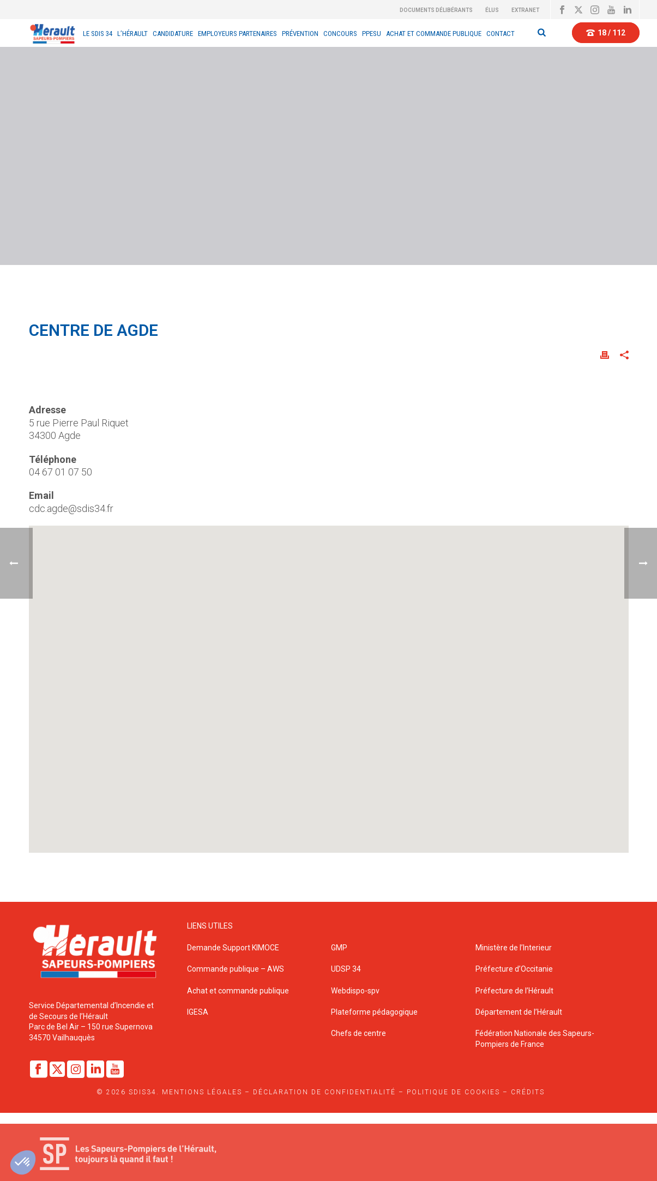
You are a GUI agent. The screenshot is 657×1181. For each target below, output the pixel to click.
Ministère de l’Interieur (513, 947)
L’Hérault (132, 33)
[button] (328, 682)
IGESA (197, 1012)
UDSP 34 (346, 969)
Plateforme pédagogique (374, 1012)
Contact (500, 33)
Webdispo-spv (355, 990)
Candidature (173, 33)
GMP (339, 947)
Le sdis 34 (97, 33)
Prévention (300, 33)
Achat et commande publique (239, 990)
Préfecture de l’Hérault (514, 990)
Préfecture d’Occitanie (514, 969)
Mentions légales (202, 1092)
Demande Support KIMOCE (233, 947)
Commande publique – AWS (235, 969)
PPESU (371, 33)
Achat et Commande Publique (433, 33)
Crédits (528, 1092)
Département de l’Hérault (518, 1012)
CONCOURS (340, 33)
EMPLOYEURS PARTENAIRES (237, 33)
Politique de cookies (453, 1092)
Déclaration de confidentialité (324, 1092)
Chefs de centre (358, 1033)
